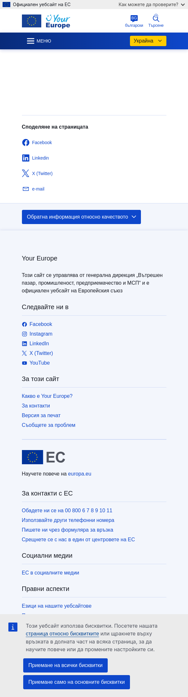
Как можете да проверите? (152, 4)
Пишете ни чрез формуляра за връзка (68, 530)
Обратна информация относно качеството (82, 217)
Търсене (155, 21)
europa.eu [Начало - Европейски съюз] (79, 473)
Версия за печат (41, 415)
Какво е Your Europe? (47, 396)
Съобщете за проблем (48, 425)
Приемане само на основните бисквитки (76, 682)
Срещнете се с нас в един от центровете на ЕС (78, 539)
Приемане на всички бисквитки (65, 665)
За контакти (36, 405)
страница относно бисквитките (62, 633)
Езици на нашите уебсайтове (57, 606)
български (134, 21)
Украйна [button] (148, 41)
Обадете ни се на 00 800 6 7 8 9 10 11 (67, 510)
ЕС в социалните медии (50, 572)
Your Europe (39, 258)
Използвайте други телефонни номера (68, 520)
